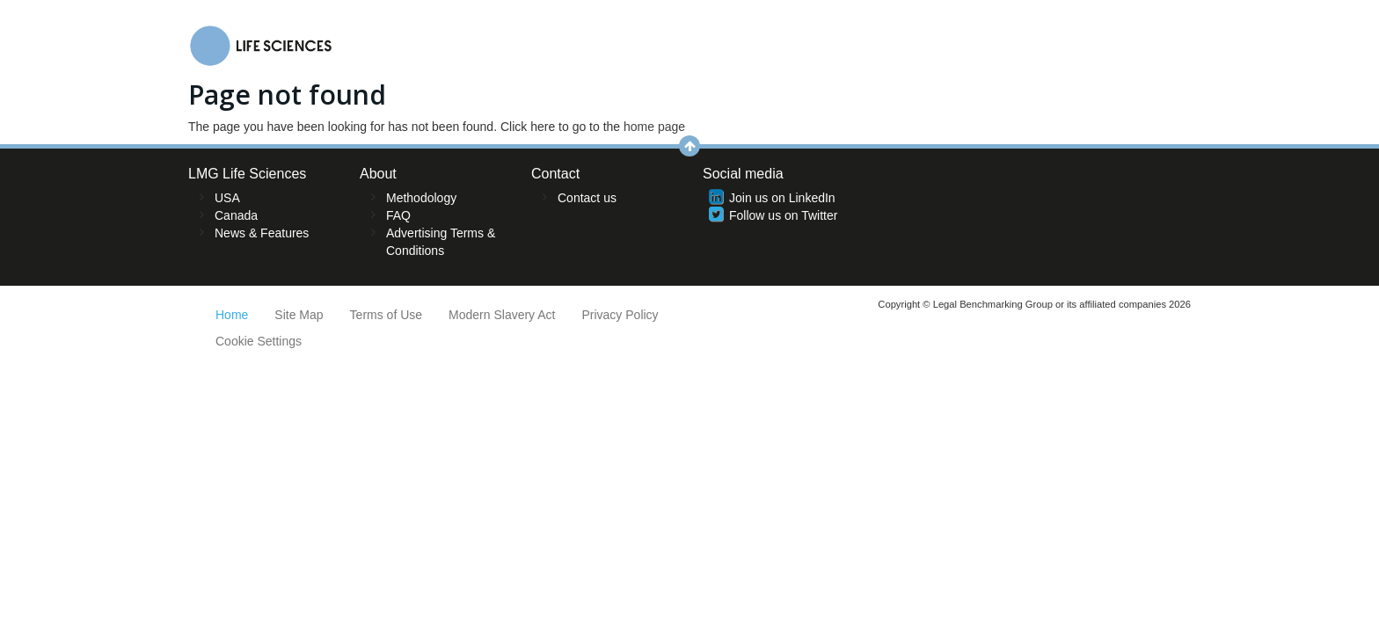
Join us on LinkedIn (782, 198)
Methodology (421, 198)
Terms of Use (386, 315)
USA (227, 198)
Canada (236, 215)
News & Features (262, 233)
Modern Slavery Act (502, 315)
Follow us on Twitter (783, 215)
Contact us (587, 198)
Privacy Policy (619, 315)
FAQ (398, 215)
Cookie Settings (258, 341)
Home (231, 315)
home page (654, 127)
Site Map (298, 315)
